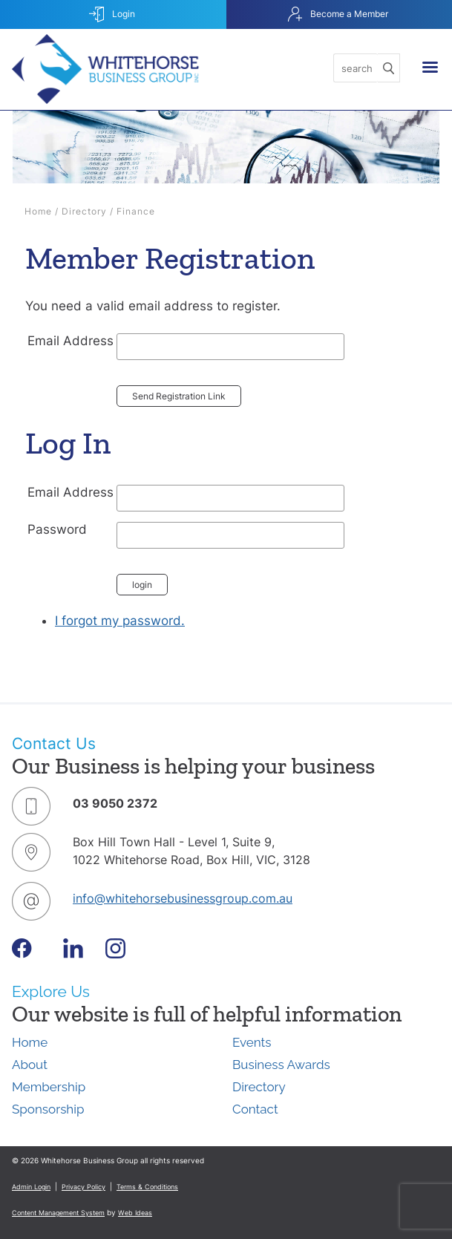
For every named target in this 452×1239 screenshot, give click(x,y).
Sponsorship (48, 1109)
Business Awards (281, 1064)
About (30, 1064)
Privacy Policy (83, 1187)
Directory (84, 211)
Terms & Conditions (147, 1187)
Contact (255, 1109)
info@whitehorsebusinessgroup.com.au (182, 898)
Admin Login (31, 1187)
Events (251, 1042)
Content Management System (58, 1213)
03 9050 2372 (115, 803)
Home (38, 211)
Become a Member (338, 14)
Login (112, 14)
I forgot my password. (120, 620)
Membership (48, 1086)
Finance (136, 211)
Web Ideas (135, 1213)
